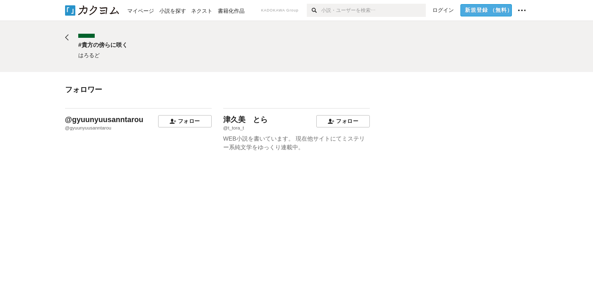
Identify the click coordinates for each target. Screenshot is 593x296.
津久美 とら (245, 120)
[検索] (314, 10)
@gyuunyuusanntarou (104, 120)
